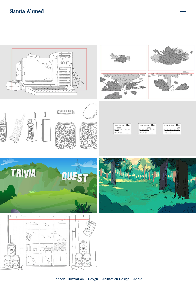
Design (93, 279)
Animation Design (115, 279)
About (138, 279)
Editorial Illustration (69, 279)
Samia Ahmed (27, 11)
